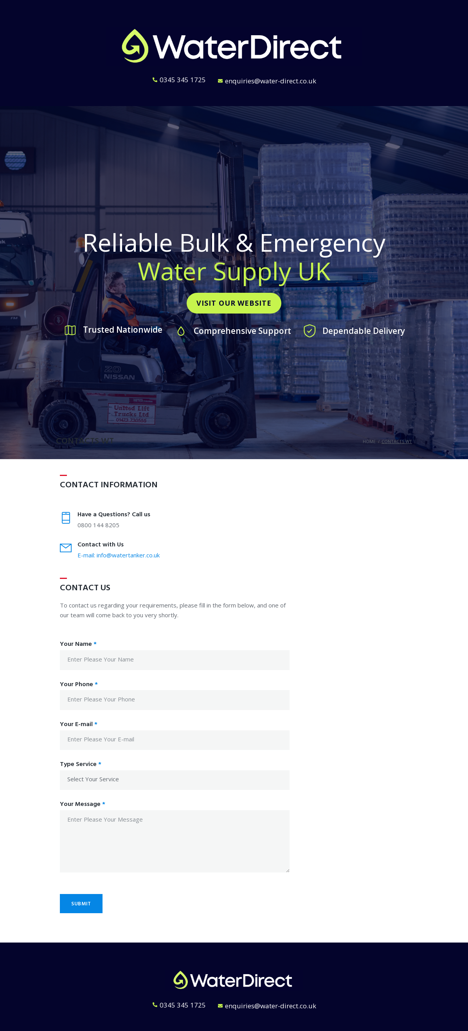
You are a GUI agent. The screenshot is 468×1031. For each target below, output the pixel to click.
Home (369, 441)
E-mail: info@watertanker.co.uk (118, 555)
